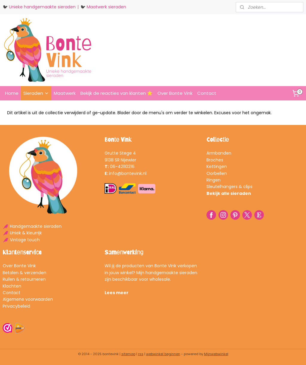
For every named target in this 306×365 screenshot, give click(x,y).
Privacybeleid (16, 306)
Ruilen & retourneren (24, 279)
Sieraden (36, 93)
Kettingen (216, 166)
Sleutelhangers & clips (229, 187)
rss (140, 354)
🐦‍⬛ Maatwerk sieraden (103, 7)
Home (12, 93)
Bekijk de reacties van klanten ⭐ (116, 93)
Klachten (12, 286)
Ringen (213, 180)
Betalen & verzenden (24, 273)
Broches (214, 160)
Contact (206, 93)
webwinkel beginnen (163, 354)
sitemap (128, 354)
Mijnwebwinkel (216, 354)
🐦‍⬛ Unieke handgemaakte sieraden (39, 7)
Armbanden (218, 153)
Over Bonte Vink (174, 93)
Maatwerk (65, 93)
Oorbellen (216, 173)
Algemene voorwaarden (28, 299)
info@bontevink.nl (127, 173)
